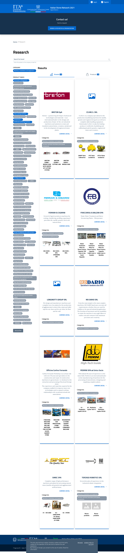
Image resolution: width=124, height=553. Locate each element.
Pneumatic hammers (19, 220)
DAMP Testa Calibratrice (82, 157)
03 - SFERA (66, 514)
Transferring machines (19, 301)
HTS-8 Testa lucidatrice (101, 157)
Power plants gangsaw (20, 226)
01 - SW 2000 (47, 514)
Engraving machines (29, 153)
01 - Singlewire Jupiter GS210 (82, 411)
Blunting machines (19, 104)
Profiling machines (18, 230)
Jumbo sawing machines (20, 181)
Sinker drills (29, 258)
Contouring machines (19, 125)
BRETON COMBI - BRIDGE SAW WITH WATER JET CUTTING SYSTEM (47, 166)
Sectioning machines (19, 255)
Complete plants (31, 117)
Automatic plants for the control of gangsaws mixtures (23, 87)
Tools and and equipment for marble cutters (23, 296)
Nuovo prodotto (86, 516)
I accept (91, 544)
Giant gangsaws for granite (21, 175)
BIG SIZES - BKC (46, 253)
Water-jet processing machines (22, 320)
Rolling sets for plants (19, 245)
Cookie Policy (89, 542)
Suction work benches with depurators (24, 289)
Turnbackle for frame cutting (21, 304)
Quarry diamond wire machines (22, 238)
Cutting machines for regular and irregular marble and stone (24, 132)
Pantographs (17, 217)
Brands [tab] (56, 74)
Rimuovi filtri (18, 331)
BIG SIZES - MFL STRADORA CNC (56, 255)
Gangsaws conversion (19, 169)
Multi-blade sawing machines (21, 213)
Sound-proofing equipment (21, 264)
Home (15, 42)
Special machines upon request (22, 268)
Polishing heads (31, 220)
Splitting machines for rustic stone (23, 274)
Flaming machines (18, 162)
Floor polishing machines (20, 166)
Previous (41, 160)
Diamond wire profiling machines (22, 143)
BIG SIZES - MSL (66, 253)
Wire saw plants (27, 323)
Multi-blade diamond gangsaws (22, 210)
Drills (17, 149)
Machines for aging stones (20, 191)
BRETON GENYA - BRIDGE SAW (66, 163)
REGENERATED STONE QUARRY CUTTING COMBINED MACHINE (66, 426)
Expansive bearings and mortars (22, 156)
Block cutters (32, 98)
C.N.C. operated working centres (22, 108)
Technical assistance (19, 292)
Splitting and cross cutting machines (23, 271)
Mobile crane (29, 204)
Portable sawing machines (20, 223)
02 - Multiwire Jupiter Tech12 (91, 410)
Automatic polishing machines (21, 92)
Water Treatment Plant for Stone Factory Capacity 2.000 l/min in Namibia (101, 250)
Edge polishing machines (29, 149)
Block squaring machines (20, 101)
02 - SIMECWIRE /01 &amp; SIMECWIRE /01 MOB (56, 518)
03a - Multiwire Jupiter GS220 (101, 411)
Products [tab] (92, 74)
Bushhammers (29, 104)
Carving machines (18, 111)
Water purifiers (18, 314)
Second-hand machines (20, 251)
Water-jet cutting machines (21, 317)
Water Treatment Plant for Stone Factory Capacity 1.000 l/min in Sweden (91, 250)
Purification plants (18, 235)
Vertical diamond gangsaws (21, 310)
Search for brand (19, 59)
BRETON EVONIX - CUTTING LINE (56, 163)
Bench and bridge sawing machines (23, 95)
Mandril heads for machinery (21, 194)
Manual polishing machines (21, 197)
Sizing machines (18, 261)
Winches (17, 323)
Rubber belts (30, 245)
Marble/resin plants (19, 200)
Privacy (80, 542)
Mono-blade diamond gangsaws (22, 207)
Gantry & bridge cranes (20, 172)
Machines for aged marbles (21, 187)
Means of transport (19, 204)
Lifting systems (18, 184)
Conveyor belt (30, 125)
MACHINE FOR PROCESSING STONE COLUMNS (56, 425)
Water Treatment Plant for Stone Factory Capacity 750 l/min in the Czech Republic (82, 251)
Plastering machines (28, 217)
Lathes (32, 181)
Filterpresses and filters (20, 159)
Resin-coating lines (30, 242)
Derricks (17, 136)
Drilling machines (30, 146)
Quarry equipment (18, 242)
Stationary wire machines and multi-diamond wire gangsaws (23, 278)
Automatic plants (18, 83)
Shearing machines (19, 258)
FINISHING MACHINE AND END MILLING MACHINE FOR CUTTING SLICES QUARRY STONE (47, 428)
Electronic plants (18, 153)
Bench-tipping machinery (20, 98)
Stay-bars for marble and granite (22, 282)
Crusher (17, 128)
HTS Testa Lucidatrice (91, 157)
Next (73, 160)
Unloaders (17, 307)
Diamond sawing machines (21, 140)
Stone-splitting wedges (20, 286)
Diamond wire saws (19, 146)
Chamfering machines (19, 117)
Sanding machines (18, 248)
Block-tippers (32, 101)
